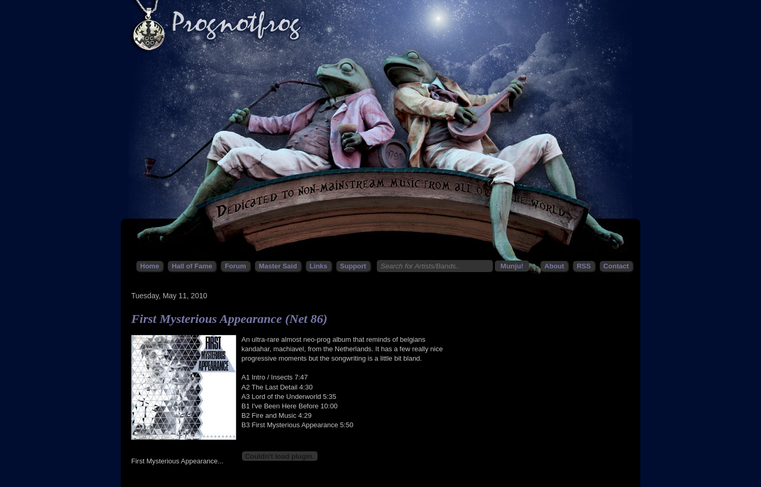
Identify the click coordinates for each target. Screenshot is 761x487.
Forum (235, 266)
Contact (616, 266)
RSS (584, 266)
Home (149, 266)
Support (353, 266)
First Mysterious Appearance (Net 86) (229, 319)
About (554, 266)
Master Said (278, 266)
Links (318, 266)
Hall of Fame (192, 266)
